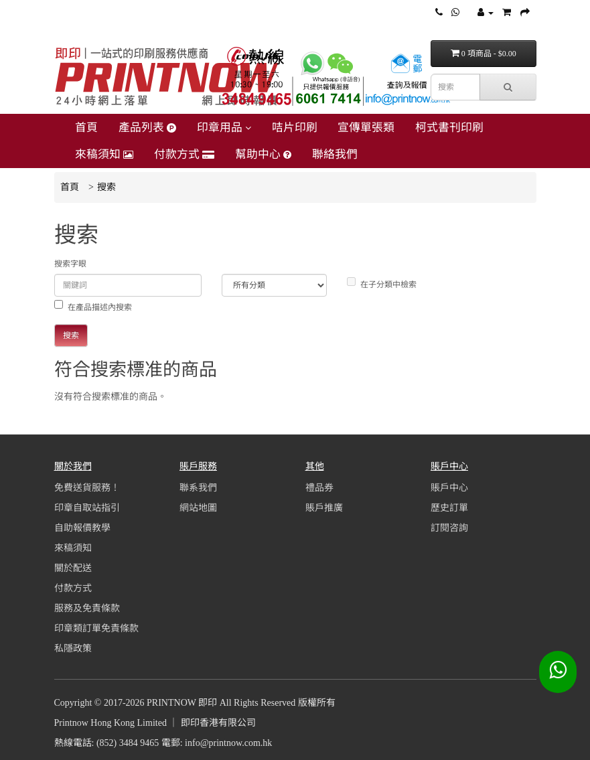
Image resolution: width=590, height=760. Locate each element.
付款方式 (184, 154)
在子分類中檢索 (382, 283)
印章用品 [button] (224, 127)
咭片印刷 (294, 127)
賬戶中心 (449, 488)
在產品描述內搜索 (93, 306)
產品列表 (147, 127)
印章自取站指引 (87, 508)
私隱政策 (73, 648)
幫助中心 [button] (263, 154)
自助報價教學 (82, 528)
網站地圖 (198, 508)
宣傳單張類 (366, 127)
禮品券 (319, 488)
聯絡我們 (335, 154)
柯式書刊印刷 (449, 127)
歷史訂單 (449, 508)
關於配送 (73, 568)
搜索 (106, 187)
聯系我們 (198, 488)
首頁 (86, 127)
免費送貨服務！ (87, 488)
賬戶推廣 (324, 508)
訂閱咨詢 (449, 528)
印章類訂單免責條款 (96, 628)
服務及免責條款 (87, 608)
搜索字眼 (70, 264)
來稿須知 (104, 154)
